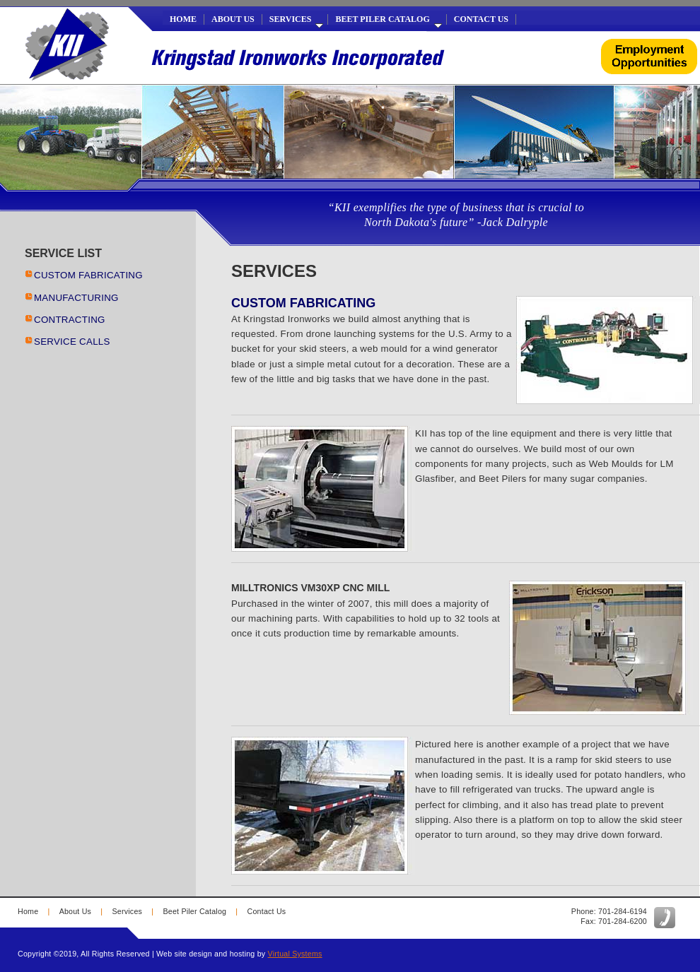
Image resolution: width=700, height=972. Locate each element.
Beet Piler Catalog (388, 19)
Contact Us (481, 19)
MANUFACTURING (76, 297)
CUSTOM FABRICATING (88, 275)
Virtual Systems (295, 953)
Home (183, 19)
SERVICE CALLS (72, 341)
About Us (233, 19)
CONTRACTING (69, 319)
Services (296, 19)
